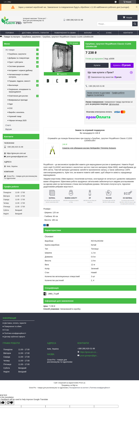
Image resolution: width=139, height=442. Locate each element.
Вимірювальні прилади (18, 100)
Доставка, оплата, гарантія (35, 33)
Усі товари (10, 50)
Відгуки (8, 129)
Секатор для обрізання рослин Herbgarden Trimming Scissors (89, 148)
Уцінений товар (15, 116)
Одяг (11, 104)
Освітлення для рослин (18, 96)
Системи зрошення (16, 66)
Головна (9, 33)
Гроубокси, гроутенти (31, 37)
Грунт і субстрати (16, 62)
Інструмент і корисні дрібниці (20, 70)
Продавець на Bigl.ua (69, 385)
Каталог (88, 33)
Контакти (128, 33)
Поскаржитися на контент (79, 388)
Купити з (122, 65)
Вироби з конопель (16, 112)
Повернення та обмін (65, 33)
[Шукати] (135, 23)
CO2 (10, 108)
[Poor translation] (10, 403)
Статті (8, 125)
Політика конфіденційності (15, 333)
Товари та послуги (12, 37)
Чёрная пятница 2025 (17, 120)
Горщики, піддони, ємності (19, 81)
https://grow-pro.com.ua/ (16, 153)
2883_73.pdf (53, 294)
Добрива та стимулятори (19, 58)
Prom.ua (82, 383)
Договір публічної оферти (14, 337)
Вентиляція (13, 85)
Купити (97, 65)
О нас (109, 33)
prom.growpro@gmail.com (17, 156)
